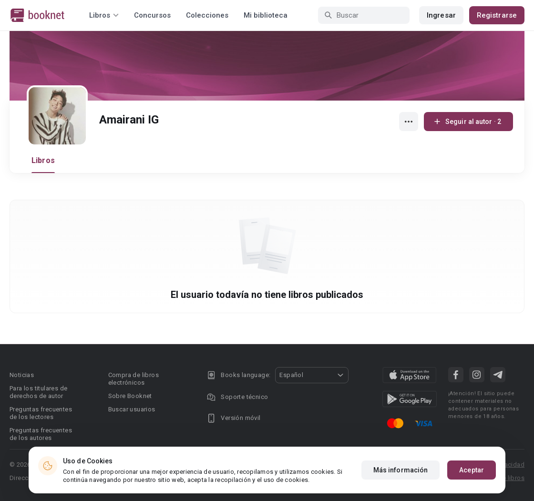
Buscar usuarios (131, 409)
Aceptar (471, 470)
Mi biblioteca (266, 15)
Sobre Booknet (130, 395)
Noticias (22, 374)
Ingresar (441, 15)
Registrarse (497, 15)
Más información (400, 470)
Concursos (152, 15)
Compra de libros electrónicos (133, 378)
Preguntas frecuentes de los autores (41, 434)
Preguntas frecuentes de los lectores (41, 413)
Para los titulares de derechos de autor (38, 392)
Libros (43, 160)
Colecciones (207, 15)
